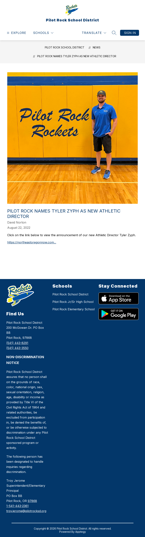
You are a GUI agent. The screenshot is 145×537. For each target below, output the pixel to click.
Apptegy (80, 531)
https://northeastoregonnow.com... (31, 242)
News (96, 47)
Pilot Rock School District (64, 47)
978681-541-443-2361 (26, 506)
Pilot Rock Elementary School (73, 309)
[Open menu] (16, 33)
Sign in (130, 33)
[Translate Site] (94, 33)
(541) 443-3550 (17, 348)
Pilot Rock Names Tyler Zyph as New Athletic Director (76, 56)
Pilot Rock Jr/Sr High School (73, 302)
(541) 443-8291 (17, 343)
